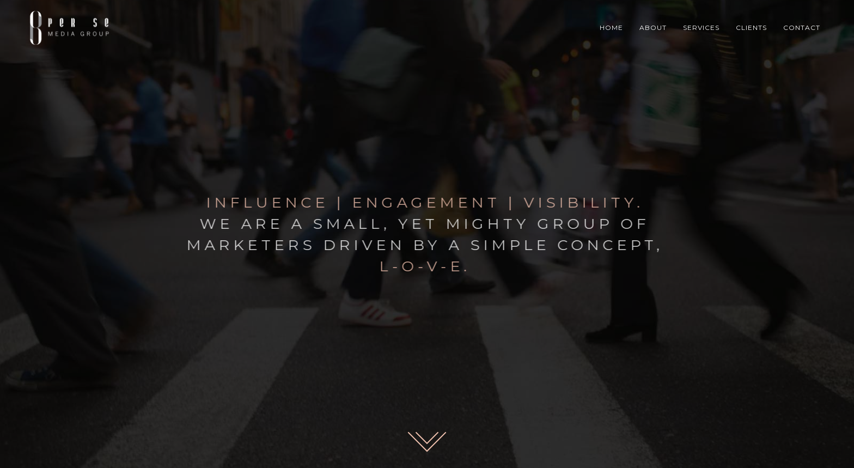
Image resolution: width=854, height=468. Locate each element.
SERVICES (701, 27)
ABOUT (653, 27)
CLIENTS (751, 27)
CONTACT (801, 27)
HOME (611, 27)
